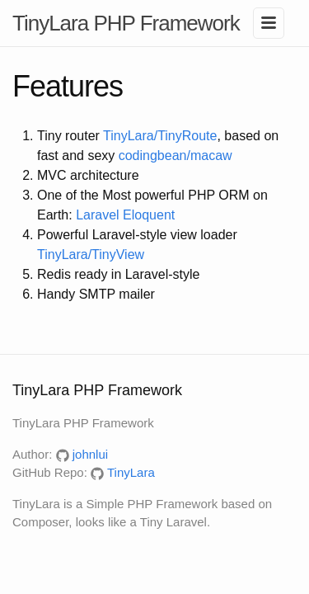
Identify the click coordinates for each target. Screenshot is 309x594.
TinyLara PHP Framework (126, 23)
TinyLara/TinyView (90, 255)
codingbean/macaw (175, 155)
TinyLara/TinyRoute (160, 136)
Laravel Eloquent (125, 215)
